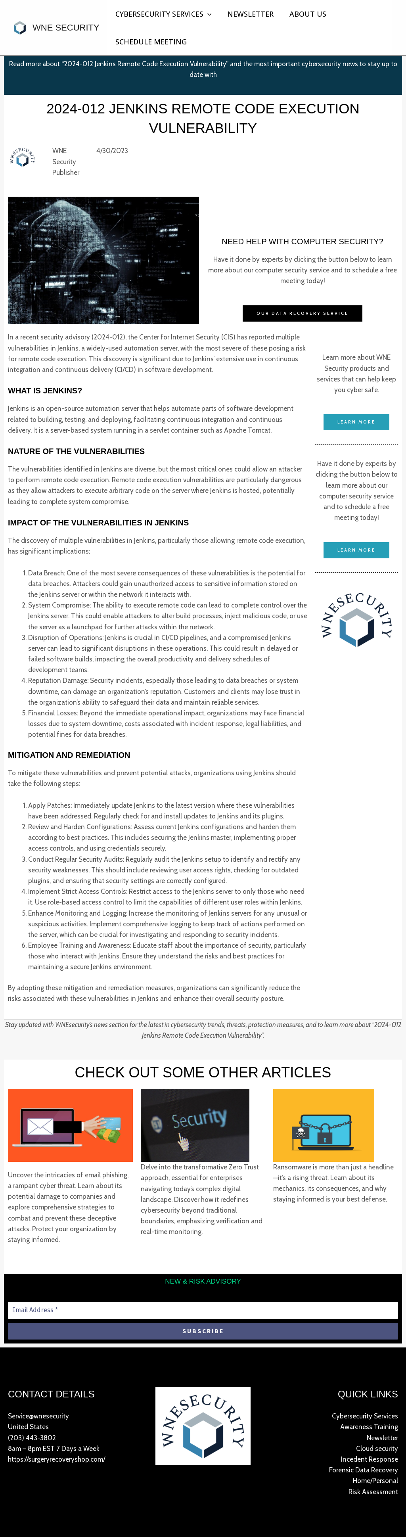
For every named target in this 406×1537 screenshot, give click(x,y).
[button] (207, 14)
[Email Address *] (203, 1310)
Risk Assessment (373, 1492)
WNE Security (66, 28)
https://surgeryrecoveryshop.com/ (56, 1459)
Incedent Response (369, 1459)
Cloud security (377, 1449)
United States (28, 1427)
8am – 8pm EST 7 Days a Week (54, 1449)
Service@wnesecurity (38, 1416)
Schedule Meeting (150, 41)
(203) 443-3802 (32, 1438)
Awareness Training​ (369, 1427)
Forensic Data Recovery (363, 1470)
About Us (303, 14)
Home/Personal (375, 1481)
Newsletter (248, 14)
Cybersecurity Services (163, 14)
